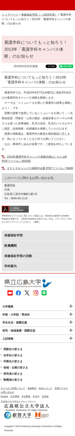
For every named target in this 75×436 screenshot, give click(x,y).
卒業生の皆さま (13, 361)
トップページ (10, 14)
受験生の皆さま (13, 349)
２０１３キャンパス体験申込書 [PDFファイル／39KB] (40, 168)
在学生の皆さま (13, 355)
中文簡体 (14, 396)
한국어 (36, 396)
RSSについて (45, 388)
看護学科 (9, 185)
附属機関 (10, 245)
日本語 (45, 396)
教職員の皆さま (13, 379)
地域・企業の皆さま (15, 367)
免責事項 (32, 388)
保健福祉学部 (13, 235)
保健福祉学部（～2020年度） (39, 14)
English (4, 396)
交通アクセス (61, 388)
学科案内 (10, 266)
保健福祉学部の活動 (18, 256)
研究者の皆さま (13, 373)
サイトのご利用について (13, 388)
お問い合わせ (7, 392)
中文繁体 (26, 396)
